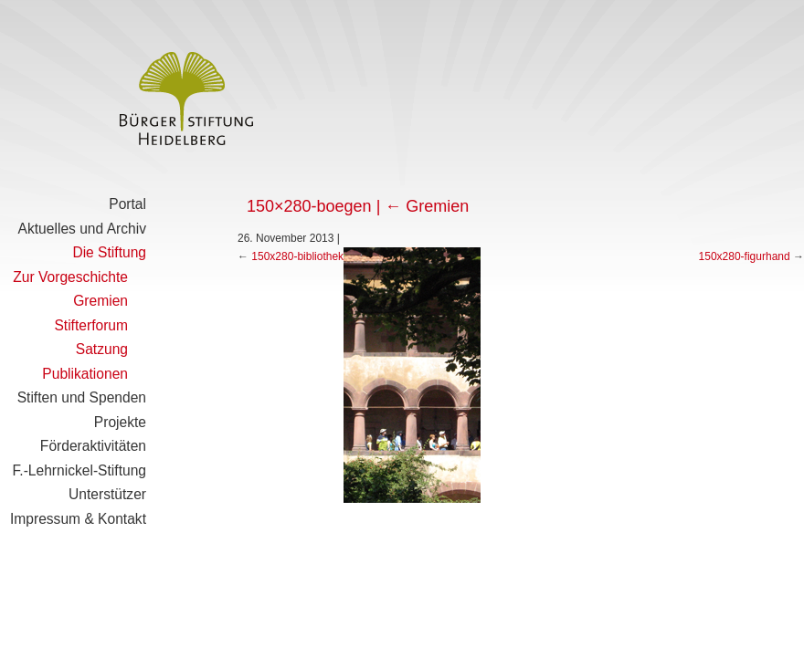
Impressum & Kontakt (78, 519)
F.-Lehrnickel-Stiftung (79, 470)
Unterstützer (107, 494)
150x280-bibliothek (297, 256)
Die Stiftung (109, 252)
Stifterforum (91, 325)
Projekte (120, 422)
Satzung (102, 349)
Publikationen (85, 373)
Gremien (100, 300)
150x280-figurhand (744, 256)
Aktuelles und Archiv (82, 228)
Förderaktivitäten (93, 446)
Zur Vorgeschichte (70, 277)
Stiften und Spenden (81, 397)
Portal (127, 204)
